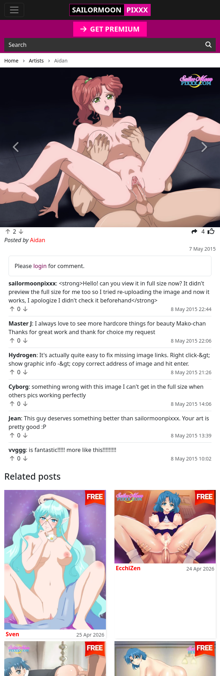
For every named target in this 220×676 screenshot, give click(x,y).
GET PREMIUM (110, 29)
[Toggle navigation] (14, 10)
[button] (16, 147)
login (40, 266)
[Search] (208, 44)
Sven (12, 634)
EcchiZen (128, 568)
